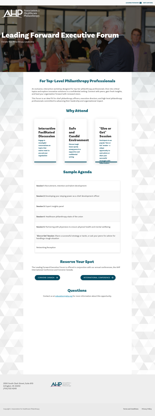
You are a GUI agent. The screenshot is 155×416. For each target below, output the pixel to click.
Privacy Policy (147, 409)
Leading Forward (132, 3)
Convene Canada (46, 277)
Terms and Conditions (130, 409)
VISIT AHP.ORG (148, 3)
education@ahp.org (63, 296)
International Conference (97, 277)
